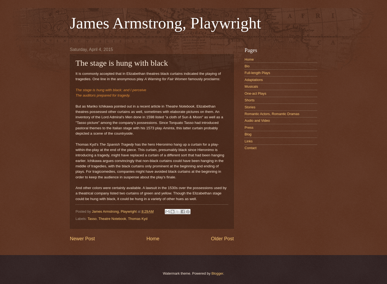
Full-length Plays (257, 73)
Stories (250, 107)
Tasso (92, 219)
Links (249, 141)
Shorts (250, 100)
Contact (250, 148)
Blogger (217, 273)
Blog (248, 134)
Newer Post (82, 238)
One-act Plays (255, 93)
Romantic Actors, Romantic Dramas (272, 114)
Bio (247, 66)
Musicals (251, 86)
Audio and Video (257, 121)
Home (152, 238)
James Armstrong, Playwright (165, 23)
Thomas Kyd (137, 219)
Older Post (222, 238)
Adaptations (254, 80)
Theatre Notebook (112, 219)
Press (249, 128)
